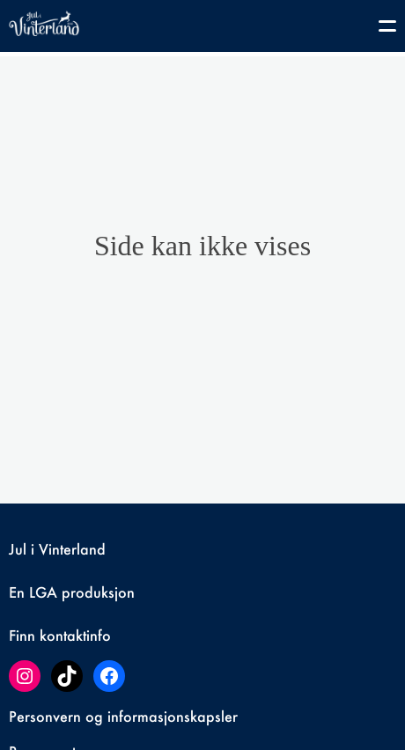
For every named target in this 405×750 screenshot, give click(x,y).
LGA (43, 592)
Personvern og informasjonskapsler (123, 716)
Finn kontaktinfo (60, 635)
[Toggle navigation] (378, 29)
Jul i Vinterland (57, 549)
